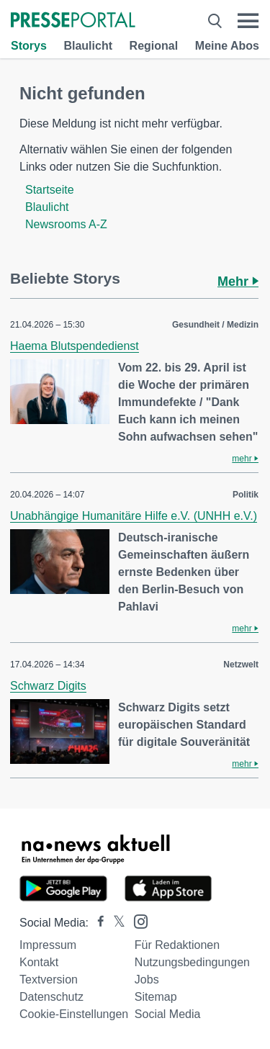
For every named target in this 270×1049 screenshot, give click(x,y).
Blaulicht (87, 46)
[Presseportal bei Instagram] (136, 920)
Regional (154, 46)
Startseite (49, 190)
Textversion (48, 979)
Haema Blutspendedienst (74, 346)
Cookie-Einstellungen (73, 1014)
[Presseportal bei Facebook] (96, 923)
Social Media (168, 1014)
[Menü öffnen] (248, 21)
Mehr (237, 281)
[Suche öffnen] (214, 21)
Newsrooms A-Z (66, 224)
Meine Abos (227, 46)
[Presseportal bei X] (114, 923)
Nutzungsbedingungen (192, 962)
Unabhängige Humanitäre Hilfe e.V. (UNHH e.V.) (133, 516)
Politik (245, 495)
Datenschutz (51, 997)
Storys (29, 46)
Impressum (47, 945)
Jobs (147, 979)
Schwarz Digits (48, 686)
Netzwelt (240, 664)
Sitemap (156, 997)
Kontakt (38, 962)
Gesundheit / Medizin (215, 325)
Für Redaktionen (177, 945)
